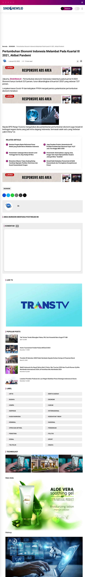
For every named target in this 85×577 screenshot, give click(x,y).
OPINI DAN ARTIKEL (15, 428)
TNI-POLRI (12, 445)
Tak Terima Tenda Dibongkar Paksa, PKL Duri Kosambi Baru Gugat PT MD (44, 337)
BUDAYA (11, 399)
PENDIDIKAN (52, 428)
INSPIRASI (12, 411)
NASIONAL (51, 422)
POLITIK (51, 433)
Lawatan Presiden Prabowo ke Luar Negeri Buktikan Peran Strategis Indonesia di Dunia (48, 379)
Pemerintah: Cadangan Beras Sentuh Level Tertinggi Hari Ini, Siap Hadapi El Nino (23, 154)
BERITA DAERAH (53, 394)
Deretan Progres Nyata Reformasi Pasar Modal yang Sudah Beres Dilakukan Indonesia (24, 145)
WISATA (50, 445)
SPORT (50, 439)
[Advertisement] (42, 29)
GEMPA (11, 405)
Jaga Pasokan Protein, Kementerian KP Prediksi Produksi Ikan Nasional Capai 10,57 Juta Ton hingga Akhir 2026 (61, 146)
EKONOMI (12, 46)
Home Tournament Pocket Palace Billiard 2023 (35, 348)
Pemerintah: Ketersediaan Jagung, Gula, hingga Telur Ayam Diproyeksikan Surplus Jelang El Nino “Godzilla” (60, 155)
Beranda (4, 46)
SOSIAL (11, 439)
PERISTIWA (13, 433)
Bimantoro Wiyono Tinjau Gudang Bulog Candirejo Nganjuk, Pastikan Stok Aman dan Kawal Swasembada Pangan (23, 163)
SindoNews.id (15, 79)
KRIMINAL (12, 422)
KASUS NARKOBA (15, 416)
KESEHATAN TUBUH (54, 416)
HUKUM (50, 405)
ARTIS (11, 394)
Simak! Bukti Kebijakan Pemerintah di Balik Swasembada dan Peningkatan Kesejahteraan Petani (62, 163)
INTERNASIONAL (53, 411)
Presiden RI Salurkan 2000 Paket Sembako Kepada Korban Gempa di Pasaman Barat (47, 358)
